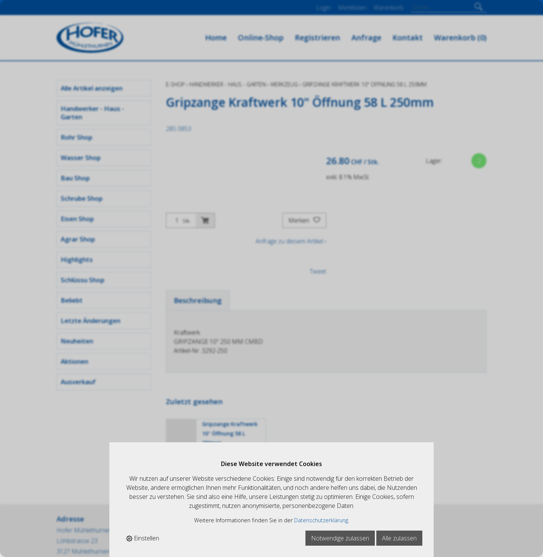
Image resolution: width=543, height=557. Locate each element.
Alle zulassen (399, 538)
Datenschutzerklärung (321, 520)
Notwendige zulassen (340, 538)
